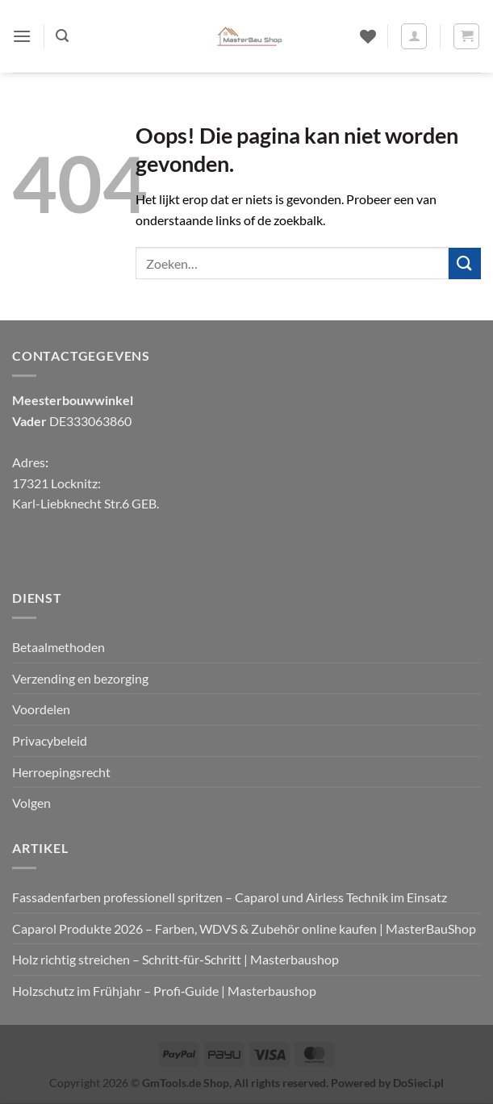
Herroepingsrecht (61, 772)
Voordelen (41, 709)
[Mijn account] (414, 36)
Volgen (31, 802)
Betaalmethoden (58, 646)
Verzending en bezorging (80, 678)
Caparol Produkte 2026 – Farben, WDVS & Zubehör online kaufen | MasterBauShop (244, 928)
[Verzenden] (465, 263)
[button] (21, 36)
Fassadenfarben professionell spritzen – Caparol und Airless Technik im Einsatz (229, 897)
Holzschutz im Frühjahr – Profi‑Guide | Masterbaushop (164, 990)
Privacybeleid (49, 740)
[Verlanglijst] (368, 36)
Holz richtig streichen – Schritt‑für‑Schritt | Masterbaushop (175, 959)
